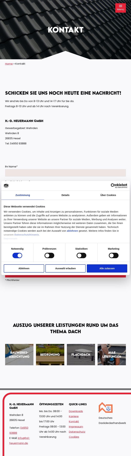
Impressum (10, 238)
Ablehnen (23, 268)
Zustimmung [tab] (23, 195)
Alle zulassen (107, 268)
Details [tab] (66, 195)
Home (9, 63)
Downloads (76, 411)
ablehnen (72, 230)
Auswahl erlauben (65, 268)
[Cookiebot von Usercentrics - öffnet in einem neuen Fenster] (112, 185)
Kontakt (74, 421)
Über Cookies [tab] (108, 195)
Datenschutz (77, 431)
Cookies (74, 437)
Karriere (74, 416)
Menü (120, 7)
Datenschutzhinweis (26, 234)
